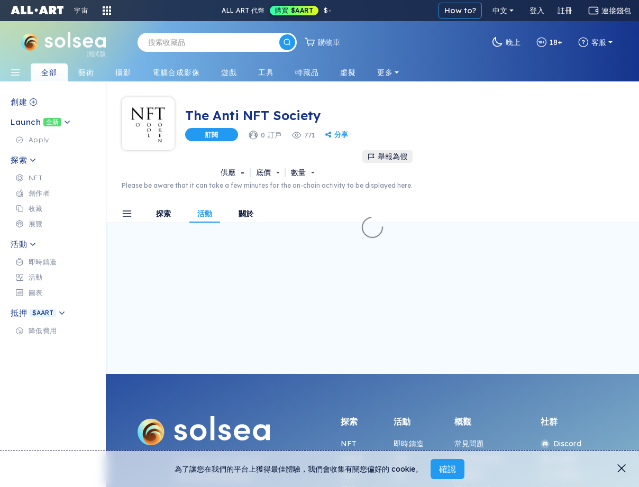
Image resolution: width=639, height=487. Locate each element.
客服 (592, 42)
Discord (561, 443)
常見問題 (469, 443)
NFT (349, 443)
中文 (499, 10)
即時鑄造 (409, 443)
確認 (447, 469)
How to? (460, 10)
